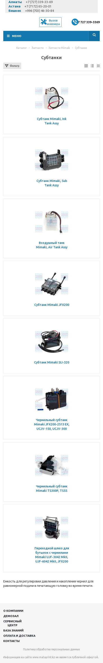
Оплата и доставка (19, 635)
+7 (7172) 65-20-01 (38, 6)
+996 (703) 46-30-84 (39, 10)
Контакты (11, 640)
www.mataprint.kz (44, 657)
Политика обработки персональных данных (51, 649)
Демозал (11, 615)
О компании (13, 610)
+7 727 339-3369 (88, 22)
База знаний (13, 630)
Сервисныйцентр (12, 623)
